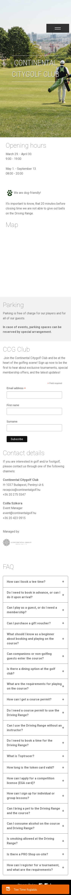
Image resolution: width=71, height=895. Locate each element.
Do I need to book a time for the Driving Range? (35, 743)
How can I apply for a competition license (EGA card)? (35, 781)
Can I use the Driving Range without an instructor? (35, 728)
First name (13, 405)
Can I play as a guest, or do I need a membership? (35, 610)
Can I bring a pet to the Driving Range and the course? (35, 811)
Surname (12, 421)
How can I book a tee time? (35, 581)
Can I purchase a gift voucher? (35, 623)
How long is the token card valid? (35, 767)
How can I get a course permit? (35, 699)
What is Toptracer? (35, 756)
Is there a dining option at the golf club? (35, 671)
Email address (16, 388)
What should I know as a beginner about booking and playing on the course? (35, 638)
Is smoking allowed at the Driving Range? (35, 841)
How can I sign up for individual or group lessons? (35, 796)
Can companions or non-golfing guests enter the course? (35, 656)
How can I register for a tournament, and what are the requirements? (35, 867)
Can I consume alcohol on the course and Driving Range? (35, 826)
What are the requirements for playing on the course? (35, 686)
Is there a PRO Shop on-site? (35, 854)
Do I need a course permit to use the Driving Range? (35, 713)
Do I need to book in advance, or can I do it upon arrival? (35, 595)
